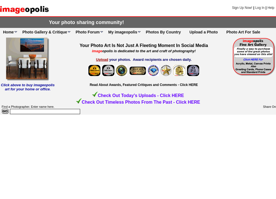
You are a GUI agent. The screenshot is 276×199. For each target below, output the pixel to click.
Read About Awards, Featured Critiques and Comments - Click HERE (144, 85)
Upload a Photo (204, 32)
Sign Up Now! (242, 8)
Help (270, 8)
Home (8, 32)
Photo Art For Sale (243, 32)
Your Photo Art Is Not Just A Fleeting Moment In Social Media (144, 45)
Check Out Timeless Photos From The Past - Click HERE (141, 102)
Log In (259, 8)
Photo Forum (88, 32)
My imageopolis (122, 32)
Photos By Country (163, 32)
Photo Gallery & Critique (44, 32)
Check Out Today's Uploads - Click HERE (141, 95)
